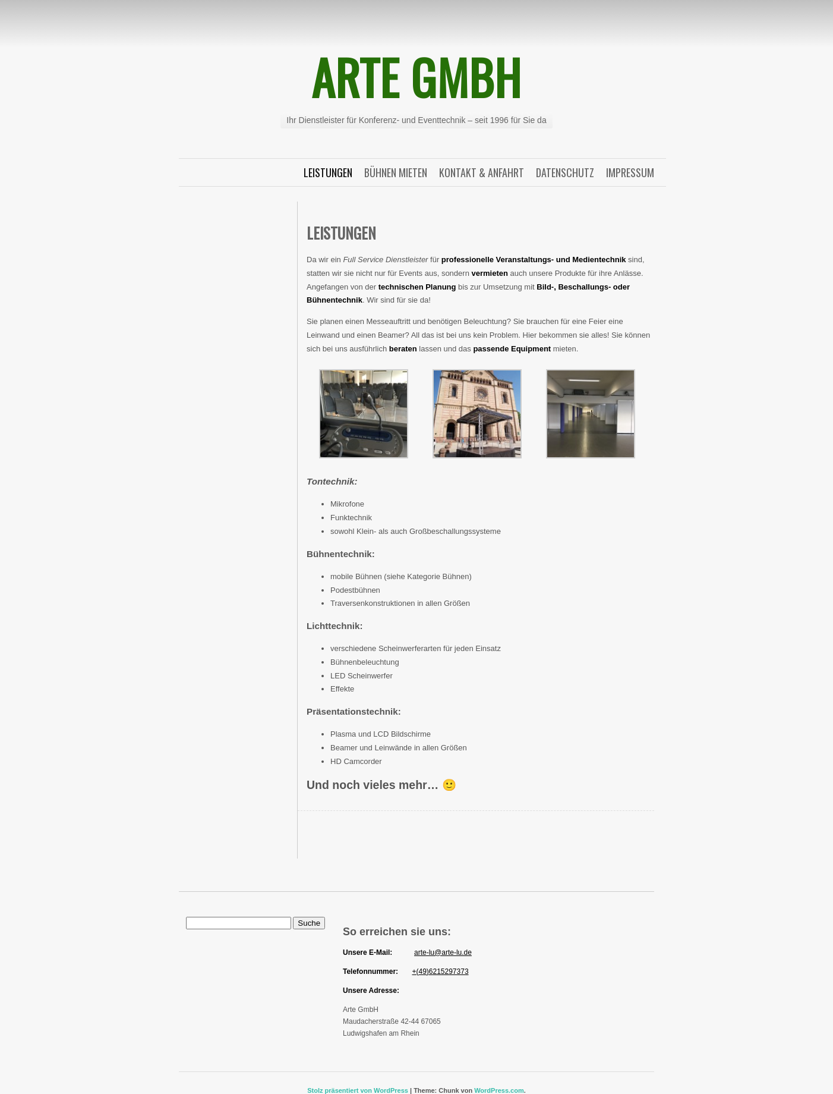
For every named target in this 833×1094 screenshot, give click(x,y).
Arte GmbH (416, 77)
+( (415, 971)
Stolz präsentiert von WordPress (357, 1090)
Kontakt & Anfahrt (481, 172)
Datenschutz (565, 172)
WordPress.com (499, 1090)
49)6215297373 (443, 971)
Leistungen (328, 172)
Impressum (630, 172)
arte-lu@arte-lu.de (443, 952)
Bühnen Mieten (395, 172)
